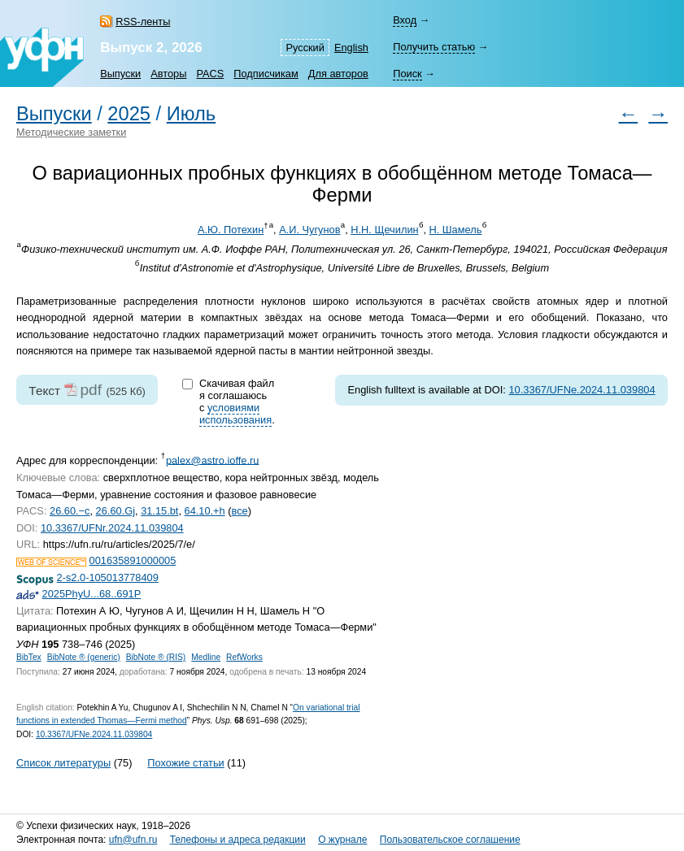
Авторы (168, 73)
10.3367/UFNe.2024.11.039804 (581, 390)
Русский (304, 47)
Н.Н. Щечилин (384, 230)
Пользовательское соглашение (450, 839)
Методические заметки (71, 132)
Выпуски (120, 73)
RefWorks (244, 657)
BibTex (28, 657)
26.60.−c (69, 511)
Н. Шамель (455, 230)
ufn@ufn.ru (133, 839)
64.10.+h (205, 511)
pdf (91, 389)
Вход (404, 20)
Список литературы (63, 763)
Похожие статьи (185, 763)
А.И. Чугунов (309, 230)
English (351, 47)
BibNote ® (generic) (83, 657)
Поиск (407, 73)
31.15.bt (159, 511)
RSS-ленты (142, 21)
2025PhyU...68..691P (92, 594)
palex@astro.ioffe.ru (212, 460)
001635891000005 (132, 560)
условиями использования (235, 414)
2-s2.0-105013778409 (108, 577)
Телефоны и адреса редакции (238, 839)
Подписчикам (265, 73)
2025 (128, 113)
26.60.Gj (115, 511)
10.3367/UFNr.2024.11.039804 (112, 528)
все (240, 511)
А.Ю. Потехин (231, 230)
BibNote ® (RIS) (156, 657)
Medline (205, 657)
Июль (191, 113)
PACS (210, 73)
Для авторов (338, 73)
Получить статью (434, 47)
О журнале (342, 839)
